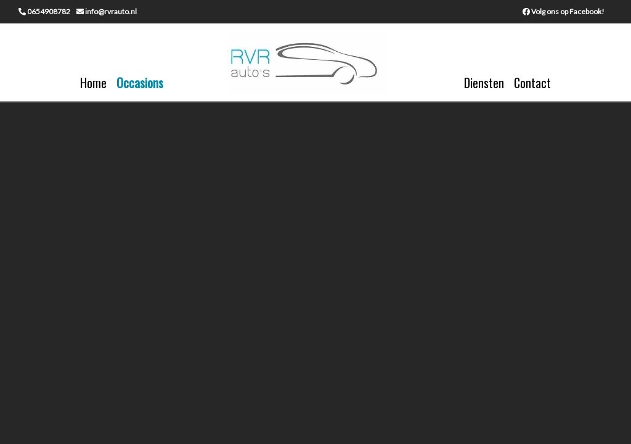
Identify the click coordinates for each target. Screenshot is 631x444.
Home (93, 82)
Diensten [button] (484, 82)
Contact (532, 82)
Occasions (139, 82)
